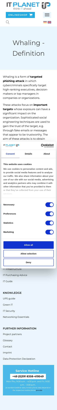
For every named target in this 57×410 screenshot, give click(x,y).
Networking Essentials (16, 317)
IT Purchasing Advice (15, 275)
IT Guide (8, 281)
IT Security (9, 311)
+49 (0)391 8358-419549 (28, 376)
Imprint (7, 352)
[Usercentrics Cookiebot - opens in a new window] (41, 146)
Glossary (8, 340)
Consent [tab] (10, 153)
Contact (7, 346)
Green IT (8, 304)
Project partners (12, 334)
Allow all (28, 245)
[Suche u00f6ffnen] (7, 22)
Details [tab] (28, 153)
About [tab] (47, 153)
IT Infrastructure (12, 269)
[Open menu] (47, 15)
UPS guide (9, 298)
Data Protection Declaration (19, 358)
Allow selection (28, 253)
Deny (28, 262)
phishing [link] (9, 81)
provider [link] (39, 390)
